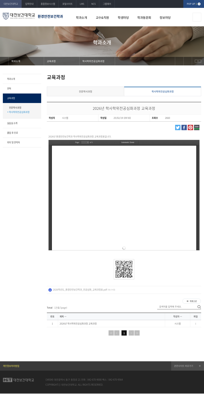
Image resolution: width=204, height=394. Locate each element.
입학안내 (29, 4)
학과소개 (11, 79)
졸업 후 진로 (12, 132)
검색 (197, 17)
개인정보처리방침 (11, 366)
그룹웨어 (107, 4)
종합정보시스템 (48, 4)
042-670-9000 (94, 380)
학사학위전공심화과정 (19, 112)
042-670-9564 (116, 380)
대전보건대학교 (11, 4)
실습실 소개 (12, 123)
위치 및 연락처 (13, 142)
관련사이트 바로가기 (183, 366)
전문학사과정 (15, 107)
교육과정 (11, 98)
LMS (82, 4)
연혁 (9, 88)
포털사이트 (67, 4)
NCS (93, 4)
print (187, 61)
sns (179, 61)
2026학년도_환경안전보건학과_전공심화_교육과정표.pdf (80, 289)
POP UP (192, 4)
